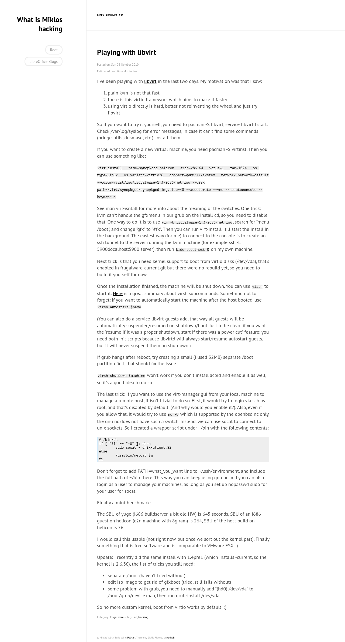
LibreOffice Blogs (43, 61)
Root (54, 49)
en (135, 617)
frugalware (117, 617)
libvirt (150, 81)
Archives (111, 15)
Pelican (131, 637)
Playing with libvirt (126, 52)
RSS (121, 15)
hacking (143, 617)
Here (118, 293)
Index (100, 15)
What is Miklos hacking (40, 24)
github (170, 637)
